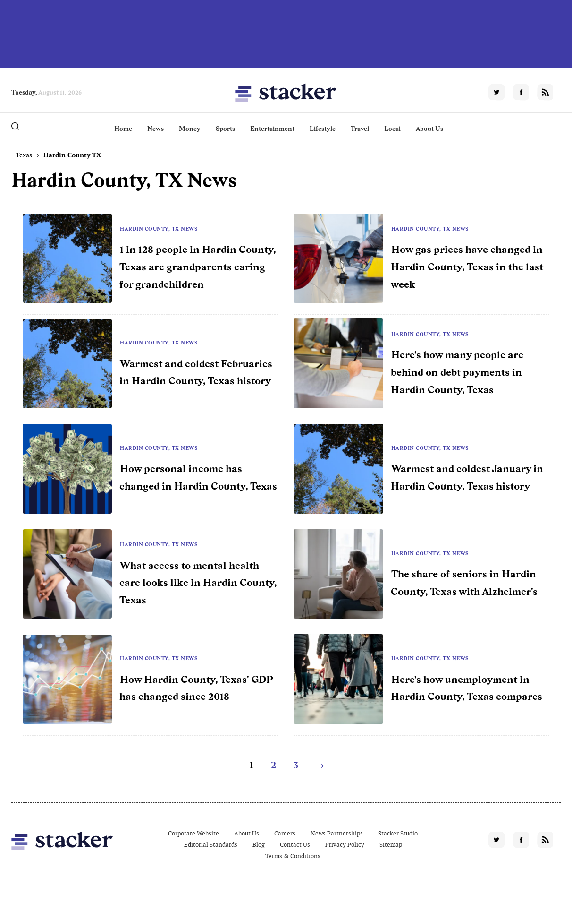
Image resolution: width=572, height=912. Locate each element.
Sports (225, 128)
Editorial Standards (210, 845)
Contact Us (295, 845)
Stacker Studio (398, 833)
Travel (360, 128)
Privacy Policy (344, 845)
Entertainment (272, 128)
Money (190, 128)
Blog (258, 845)
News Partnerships (337, 833)
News (155, 128)
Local (392, 128)
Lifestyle (323, 128)
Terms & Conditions (292, 856)
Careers (284, 833)
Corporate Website (193, 833)
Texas (24, 155)
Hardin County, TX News (158, 229)
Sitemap (390, 845)
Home (123, 128)
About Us (429, 128)
